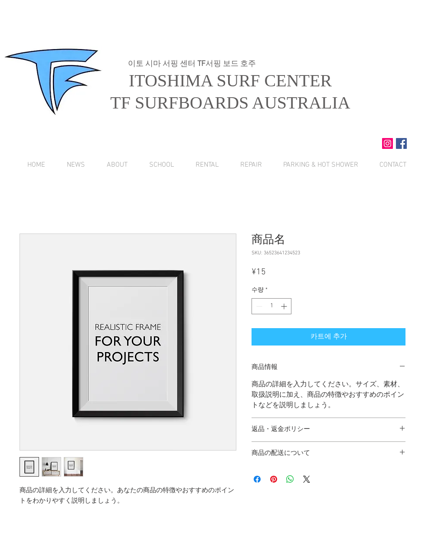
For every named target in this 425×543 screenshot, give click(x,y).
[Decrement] (258, 306)
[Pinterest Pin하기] (273, 479)
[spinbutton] (271, 306)
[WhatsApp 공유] (290, 479)
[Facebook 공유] (257, 479)
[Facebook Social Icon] (401, 143)
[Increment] (284, 306)
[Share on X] (306, 479)
